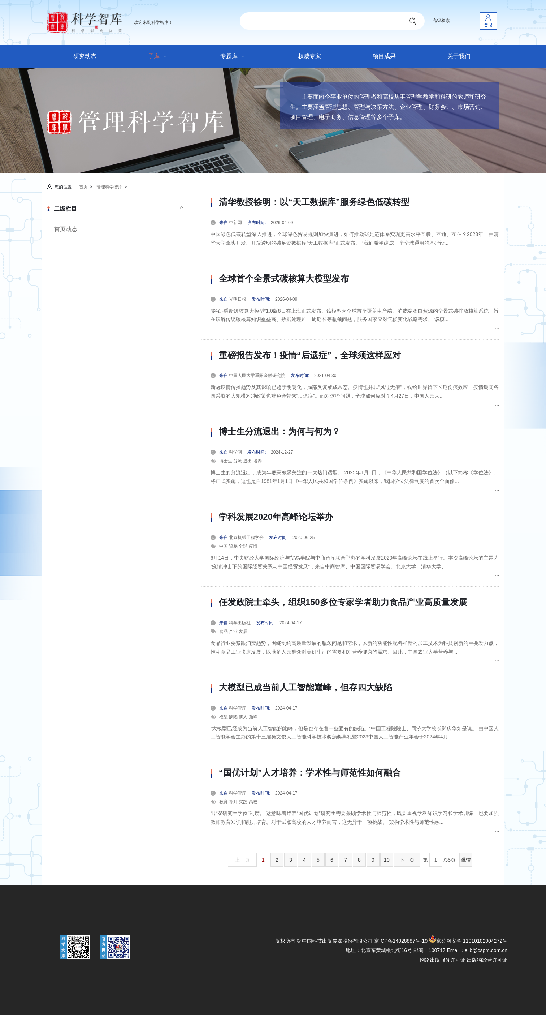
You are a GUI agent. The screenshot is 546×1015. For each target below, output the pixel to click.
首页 (83, 186)
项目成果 (384, 56)
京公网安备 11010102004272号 (468, 941)
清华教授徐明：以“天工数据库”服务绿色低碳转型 (314, 202)
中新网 (235, 222)
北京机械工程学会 (246, 537)
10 (387, 860)
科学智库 (237, 708)
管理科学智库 (109, 186)
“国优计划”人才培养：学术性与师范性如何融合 (310, 773)
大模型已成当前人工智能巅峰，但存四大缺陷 (305, 687)
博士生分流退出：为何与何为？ (279, 431)
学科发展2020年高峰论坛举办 (276, 517)
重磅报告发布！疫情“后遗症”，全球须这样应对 (310, 355)
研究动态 (84, 56)
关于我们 (459, 56)
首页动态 (65, 229)
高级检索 (441, 20)
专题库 (234, 56)
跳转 (466, 860)
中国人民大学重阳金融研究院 (257, 375)
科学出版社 (240, 622)
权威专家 (309, 56)
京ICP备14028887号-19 (401, 941)
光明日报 (237, 299)
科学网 (235, 452)
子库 (159, 56)
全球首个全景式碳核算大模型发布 (284, 278)
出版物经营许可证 (487, 960)
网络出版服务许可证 (442, 960)
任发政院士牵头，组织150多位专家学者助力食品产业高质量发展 (343, 602)
